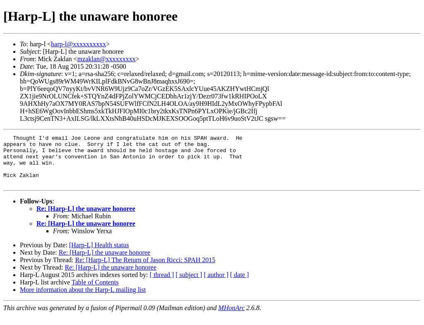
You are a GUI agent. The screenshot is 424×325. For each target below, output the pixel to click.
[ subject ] (189, 284)
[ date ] (239, 284)
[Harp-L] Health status (99, 254)
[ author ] (216, 284)
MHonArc (231, 317)
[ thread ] (162, 284)
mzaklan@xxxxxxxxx (106, 58)
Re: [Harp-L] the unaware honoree (85, 218)
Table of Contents (95, 292)
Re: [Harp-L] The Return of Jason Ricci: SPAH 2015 (145, 269)
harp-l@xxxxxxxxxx (78, 44)
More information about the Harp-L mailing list (83, 299)
